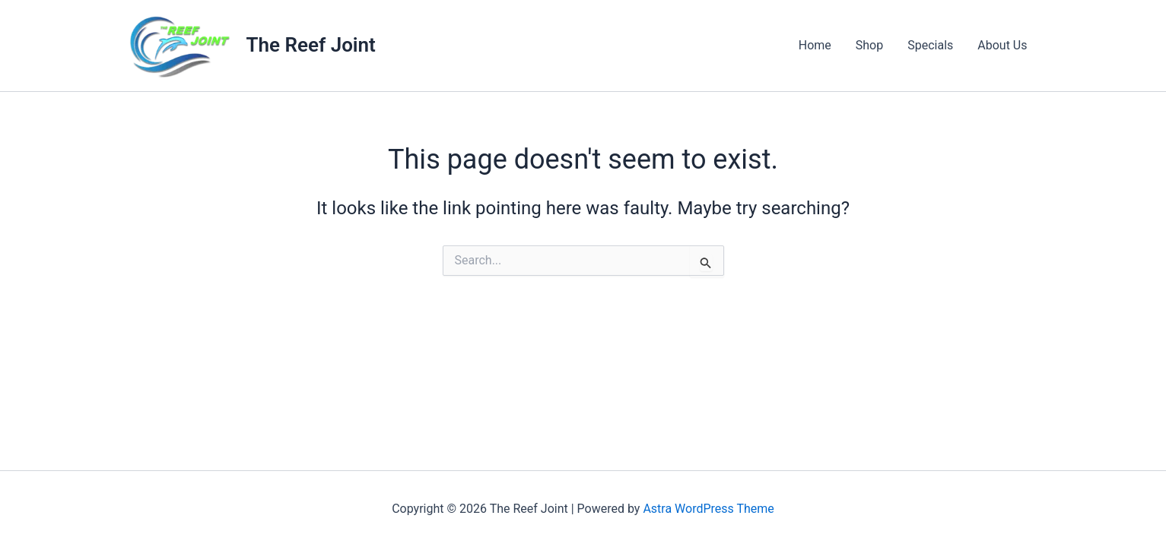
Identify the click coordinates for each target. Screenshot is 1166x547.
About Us (1002, 45)
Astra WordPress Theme (708, 508)
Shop (869, 45)
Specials (930, 45)
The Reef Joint (311, 44)
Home (815, 45)
